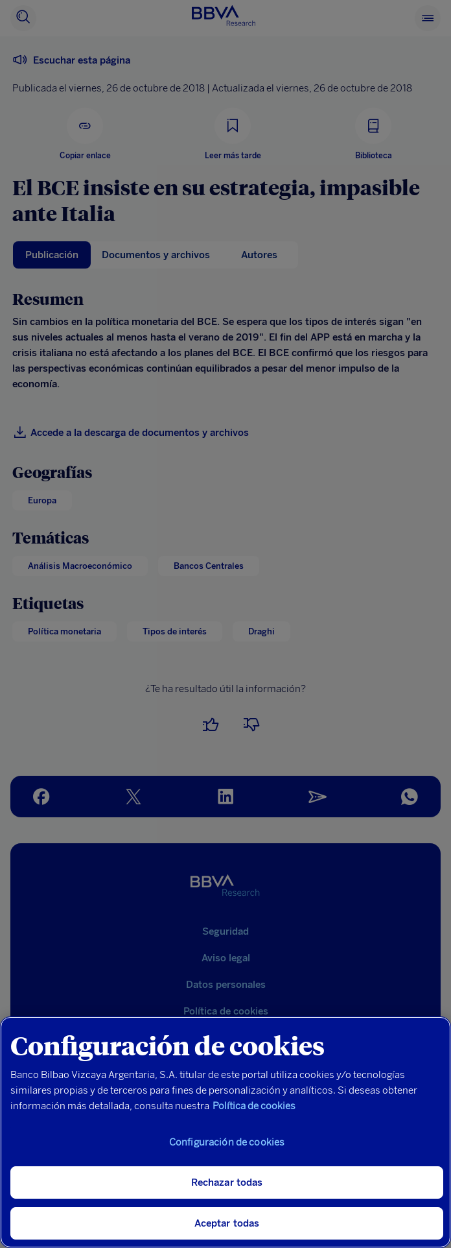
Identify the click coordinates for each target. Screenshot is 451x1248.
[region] (225, 1132)
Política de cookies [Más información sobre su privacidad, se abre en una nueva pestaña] (254, 1106)
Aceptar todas (227, 1223)
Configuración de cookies (227, 1142)
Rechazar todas (227, 1182)
